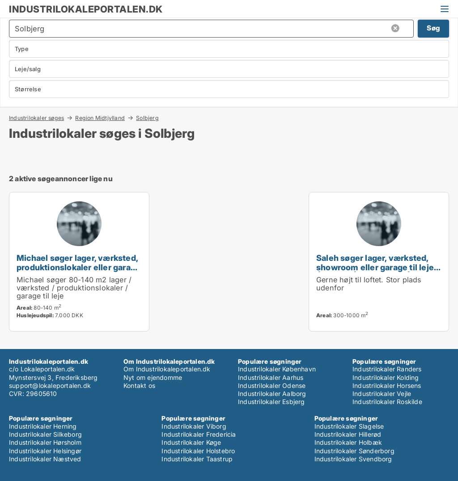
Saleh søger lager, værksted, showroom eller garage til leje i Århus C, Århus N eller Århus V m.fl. (377, 272)
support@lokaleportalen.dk (50, 385)
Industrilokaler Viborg (193, 426)
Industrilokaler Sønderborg (354, 451)
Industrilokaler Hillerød (348, 434)
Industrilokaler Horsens (386, 385)
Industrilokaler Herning (43, 426)
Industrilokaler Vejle (381, 393)
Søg (433, 28)
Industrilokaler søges (36, 118)
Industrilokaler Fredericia (198, 434)
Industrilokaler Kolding (385, 377)
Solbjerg (147, 118)
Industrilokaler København (277, 369)
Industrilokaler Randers (387, 369)
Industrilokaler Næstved (45, 459)
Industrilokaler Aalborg (272, 393)
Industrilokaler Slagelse (349, 426)
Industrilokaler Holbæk (348, 442)
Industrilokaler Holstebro (198, 451)
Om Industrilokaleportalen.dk (167, 369)
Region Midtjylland (100, 118)
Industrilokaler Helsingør (45, 451)
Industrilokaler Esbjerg (271, 401)
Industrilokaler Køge (191, 442)
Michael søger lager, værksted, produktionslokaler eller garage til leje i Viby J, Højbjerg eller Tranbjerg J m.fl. (78, 272)
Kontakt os (139, 385)
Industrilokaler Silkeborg (45, 434)
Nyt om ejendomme (152, 377)
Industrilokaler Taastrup (197, 459)
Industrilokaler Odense (271, 385)
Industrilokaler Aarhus (270, 377)
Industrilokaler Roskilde (387, 401)
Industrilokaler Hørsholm (45, 442)
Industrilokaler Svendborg (353, 459)
